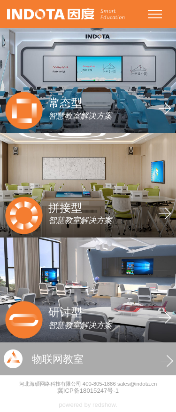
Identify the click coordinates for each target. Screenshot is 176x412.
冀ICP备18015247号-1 (88, 390)
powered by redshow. (88, 404)
